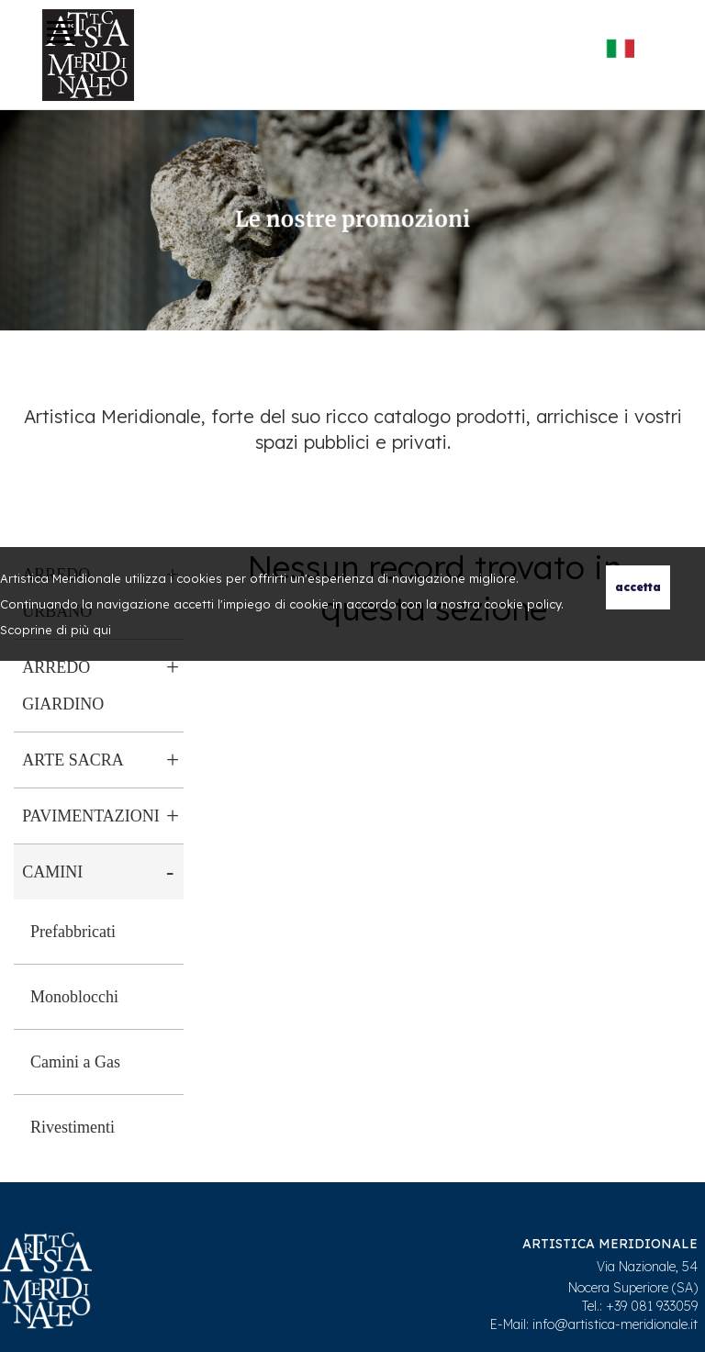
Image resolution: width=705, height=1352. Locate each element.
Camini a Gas (75, 1062)
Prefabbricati (73, 931)
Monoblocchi (74, 997)
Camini (52, 872)
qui (102, 629)
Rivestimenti (72, 1127)
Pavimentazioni (90, 816)
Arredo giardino (63, 685)
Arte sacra (72, 760)
